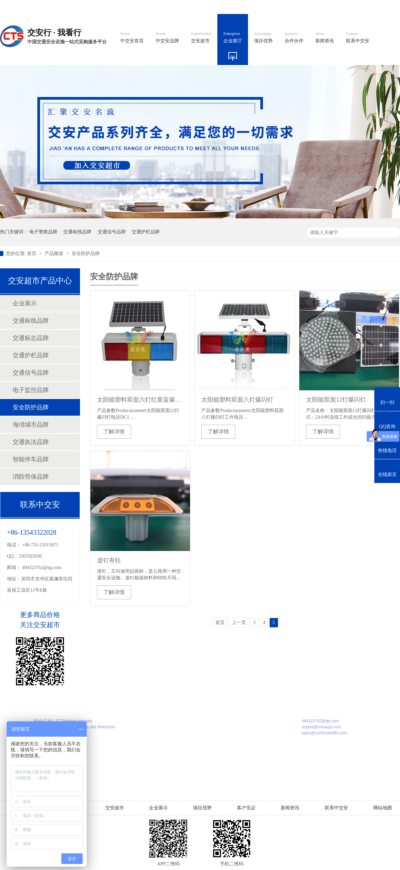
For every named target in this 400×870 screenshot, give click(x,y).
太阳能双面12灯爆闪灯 (336, 399)
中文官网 (219, 6)
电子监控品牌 (31, 390)
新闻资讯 (324, 37)
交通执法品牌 (31, 442)
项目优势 (263, 37)
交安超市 (201, 37)
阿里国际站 (280, 6)
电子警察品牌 (43, 231)
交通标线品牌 (77, 231)
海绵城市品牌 (31, 424)
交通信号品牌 (112, 231)
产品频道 (55, 253)
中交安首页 (132, 37)
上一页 (239, 622)
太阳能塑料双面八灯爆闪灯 (237, 399)
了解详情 (114, 431)
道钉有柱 (109, 560)
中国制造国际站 (319, 6)
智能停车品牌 (31, 459)
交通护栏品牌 (146, 231)
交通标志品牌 (31, 338)
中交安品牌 (167, 37)
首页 (32, 253)
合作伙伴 (294, 37)
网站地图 (356, 6)
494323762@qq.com (42, 567)
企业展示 (25, 303)
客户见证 (246, 807)
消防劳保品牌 (31, 476)
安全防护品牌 (86, 253)
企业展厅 (232, 37)
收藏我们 (385, 6)
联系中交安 (357, 37)
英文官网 (248, 6)
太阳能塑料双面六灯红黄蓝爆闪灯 (140, 399)
